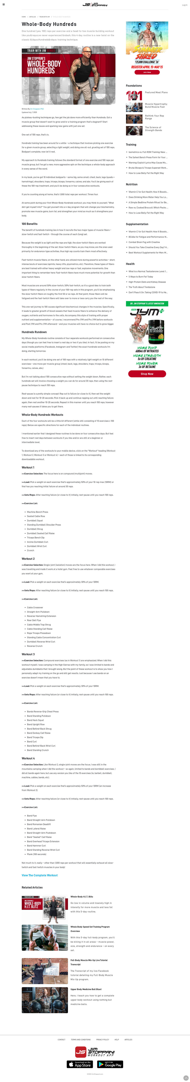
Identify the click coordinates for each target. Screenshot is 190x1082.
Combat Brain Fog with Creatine (144, 242)
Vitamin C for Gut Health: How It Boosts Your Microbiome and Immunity (148, 192)
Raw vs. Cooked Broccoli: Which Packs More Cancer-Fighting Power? (148, 207)
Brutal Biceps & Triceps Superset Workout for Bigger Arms (148, 168)
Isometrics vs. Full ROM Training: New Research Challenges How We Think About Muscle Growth (148, 152)
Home (24, 17)
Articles (32, 17)
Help (117, 1040)
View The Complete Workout (40, 875)
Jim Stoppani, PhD (37, 109)
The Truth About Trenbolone (142, 287)
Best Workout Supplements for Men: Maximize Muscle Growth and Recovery (148, 252)
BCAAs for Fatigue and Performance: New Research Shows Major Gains (148, 237)
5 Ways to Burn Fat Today (141, 276)
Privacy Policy (102, 1040)
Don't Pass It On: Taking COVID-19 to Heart (148, 292)
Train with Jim (44, 17)
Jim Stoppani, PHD (95, 4)
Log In (184, 5)
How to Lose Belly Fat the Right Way (146, 173)
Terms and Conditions (81, 1040)
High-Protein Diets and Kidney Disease (147, 282)
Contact (61, 1040)
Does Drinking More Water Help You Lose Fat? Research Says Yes (148, 197)
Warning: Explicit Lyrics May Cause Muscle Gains (148, 162)
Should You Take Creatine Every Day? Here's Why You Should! (148, 247)
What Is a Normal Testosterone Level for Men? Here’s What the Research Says (148, 271)
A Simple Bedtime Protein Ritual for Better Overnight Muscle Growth (148, 202)
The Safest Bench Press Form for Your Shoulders (148, 157)
